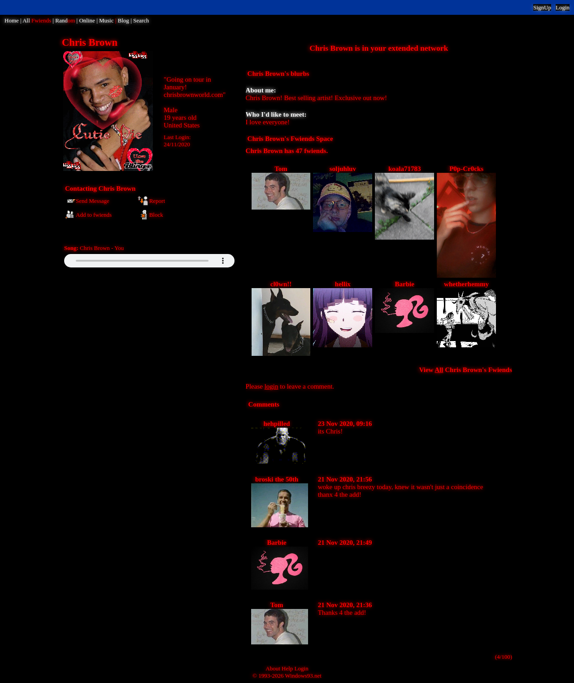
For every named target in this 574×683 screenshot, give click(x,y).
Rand (65, 20)
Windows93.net (303, 675)
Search (141, 20)
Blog (123, 20)
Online (87, 20)
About (272, 668)
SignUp (542, 7)
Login (563, 7)
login (271, 386)
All (36, 20)
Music (106, 20)
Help (287, 668)
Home (11, 20)
